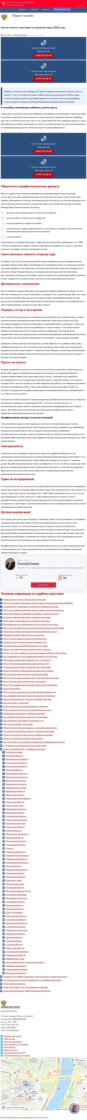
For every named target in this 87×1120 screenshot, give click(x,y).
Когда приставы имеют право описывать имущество (27, 990)
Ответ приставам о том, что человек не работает (25, 987)
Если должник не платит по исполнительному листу (27, 710)
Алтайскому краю (14, 752)
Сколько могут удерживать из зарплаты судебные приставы (30, 606)
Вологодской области (16, 780)
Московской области (15, 844)
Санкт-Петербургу (14, 912)
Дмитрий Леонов (28, 563)
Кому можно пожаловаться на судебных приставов (26, 621)
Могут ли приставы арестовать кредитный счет (25, 638)
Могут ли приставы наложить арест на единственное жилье (30, 678)
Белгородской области (16, 766)
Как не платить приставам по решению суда (23, 720)
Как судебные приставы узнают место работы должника (29, 695)
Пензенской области (15, 876)
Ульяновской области (16, 955)
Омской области (13, 866)
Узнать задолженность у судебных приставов (24, 749)
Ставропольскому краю (16, 930)
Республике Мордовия (16, 894)
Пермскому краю (14, 880)
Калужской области (15, 802)
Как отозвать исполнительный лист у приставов (25, 717)
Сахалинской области (16, 919)
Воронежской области (16, 784)
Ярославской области (16, 973)
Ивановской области (15, 791)
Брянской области (14, 770)
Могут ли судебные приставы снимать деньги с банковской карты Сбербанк (38, 603)
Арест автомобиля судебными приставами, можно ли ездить (31, 613)
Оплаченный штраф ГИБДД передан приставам (25, 645)
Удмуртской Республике (17, 951)
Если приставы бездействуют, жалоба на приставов (27, 617)
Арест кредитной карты (14, 983)
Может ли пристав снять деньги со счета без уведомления (30, 727)
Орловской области (15, 873)
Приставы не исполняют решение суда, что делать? (27, 660)
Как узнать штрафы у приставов (18, 724)
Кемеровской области (16, 809)
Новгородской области (16, 859)
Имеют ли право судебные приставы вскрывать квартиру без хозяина (35, 653)
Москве (9, 848)
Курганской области (15, 827)
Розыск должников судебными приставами (23, 738)
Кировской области (15, 812)
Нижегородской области (17, 855)
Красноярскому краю (15, 823)
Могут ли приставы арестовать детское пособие (25, 674)
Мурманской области (16, 852)
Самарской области (15, 909)
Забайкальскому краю (16, 787)
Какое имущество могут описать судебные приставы (27, 699)
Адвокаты (22, 10)
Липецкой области (14, 837)
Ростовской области (15, 901)
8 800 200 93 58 (19, 1019)
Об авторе (43, 585)
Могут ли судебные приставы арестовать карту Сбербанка (30, 685)
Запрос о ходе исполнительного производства (24, 642)
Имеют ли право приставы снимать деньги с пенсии (27, 649)
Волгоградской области (17, 777)
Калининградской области (18, 798)
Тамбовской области (15, 933)
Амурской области (14, 755)
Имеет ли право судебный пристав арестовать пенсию (28, 670)
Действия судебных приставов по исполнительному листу (30, 631)
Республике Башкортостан (18, 891)
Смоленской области (15, 926)
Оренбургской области (16, 869)
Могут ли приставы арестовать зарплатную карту (26, 663)
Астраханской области (16, 762)
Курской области (14, 830)
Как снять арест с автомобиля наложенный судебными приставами (34, 742)
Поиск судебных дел (62, 9)
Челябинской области (16, 966)
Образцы (34, 10)
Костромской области (16, 816)
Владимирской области (17, 773)
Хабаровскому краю (15, 958)
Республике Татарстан (16, 898)
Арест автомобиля (11, 688)
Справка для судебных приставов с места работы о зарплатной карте (35, 976)
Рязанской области (14, 905)
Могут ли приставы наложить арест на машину (24, 681)
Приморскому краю (15, 884)
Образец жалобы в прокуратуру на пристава (23, 635)
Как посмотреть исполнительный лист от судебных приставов (32, 980)
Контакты (46, 10)
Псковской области (15, 887)
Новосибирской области (17, 862)
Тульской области (14, 944)
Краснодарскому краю (16, 819)
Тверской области (14, 937)
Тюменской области (15, 948)
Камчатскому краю (14, 805)
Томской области (14, 941)
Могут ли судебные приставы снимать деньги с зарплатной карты (33, 610)
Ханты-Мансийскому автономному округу (25, 962)
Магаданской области (16, 841)
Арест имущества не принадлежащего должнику (25, 706)
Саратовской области (16, 916)
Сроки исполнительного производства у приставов (26, 667)
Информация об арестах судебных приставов (24, 713)
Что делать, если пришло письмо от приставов (24, 745)
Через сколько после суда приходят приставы (24, 599)
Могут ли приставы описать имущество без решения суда (29, 692)
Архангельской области (17, 759)
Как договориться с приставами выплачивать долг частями (30, 656)
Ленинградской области (17, 834)
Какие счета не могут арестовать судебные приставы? (28, 735)
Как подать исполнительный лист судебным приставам (28, 731)
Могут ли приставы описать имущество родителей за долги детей (33, 628)
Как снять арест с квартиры (16, 702)
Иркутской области (15, 795)
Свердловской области (16, 923)
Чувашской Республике (16, 969)
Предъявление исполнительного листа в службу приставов (30, 624)
